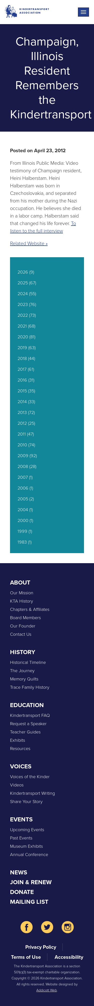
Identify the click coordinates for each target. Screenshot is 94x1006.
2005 (23, 499)
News (18, 872)
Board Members (25, 617)
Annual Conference (29, 854)
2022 (23, 315)
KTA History (21, 601)
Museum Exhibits (26, 846)
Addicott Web (46, 990)
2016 (22, 380)
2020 (23, 337)
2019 (22, 347)
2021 (22, 326)
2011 (22, 434)
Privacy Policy (40, 947)
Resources (20, 748)
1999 (22, 531)
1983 (22, 542)
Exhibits (17, 740)
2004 (23, 509)
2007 (23, 477)
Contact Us (20, 634)
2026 (23, 272)
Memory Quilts (24, 679)
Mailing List (29, 901)
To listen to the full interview (43, 227)
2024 (23, 293)
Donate (22, 891)
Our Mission (21, 593)
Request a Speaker (28, 723)
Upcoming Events (27, 829)
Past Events (21, 838)
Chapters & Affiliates (29, 609)
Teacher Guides (25, 732)
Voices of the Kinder (30, 776)
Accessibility (69, 957)
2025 (23, 283)
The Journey (22, 670)
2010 (22, 445)
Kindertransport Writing (32, 793)
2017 (22, 369)
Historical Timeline (28, 662)
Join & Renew (31, 882)
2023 (23, 304)
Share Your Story (26, 801)
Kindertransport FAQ (30, 715)
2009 (23, 455)
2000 (23, 520)
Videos (17, 785)
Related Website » (29, 243)
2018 (22, 358)
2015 (22, 391)
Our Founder (22, 626)
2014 (22, 401)
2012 (22, 423)
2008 (23, 466)
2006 (23, 488)
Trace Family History (29, 687)
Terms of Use (26, 957)
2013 (22, 412)
